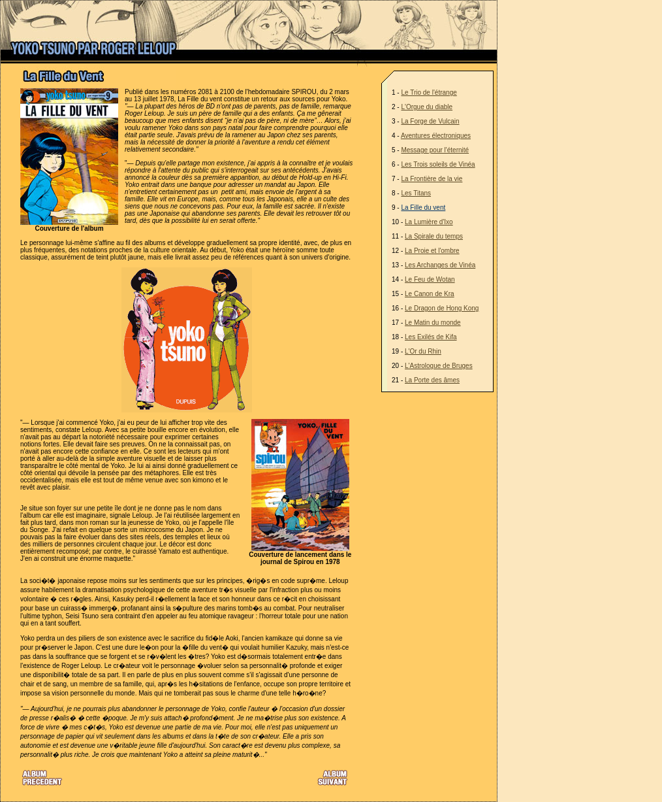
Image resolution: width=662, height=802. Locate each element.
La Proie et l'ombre (432, 250)
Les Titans (416, 193)
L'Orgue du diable (426, 106)
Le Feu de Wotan (430, 279)
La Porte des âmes (432, 380)
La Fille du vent (423, 207)
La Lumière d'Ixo (429, 222)
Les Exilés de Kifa (431, 337)
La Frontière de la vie (431, 178)
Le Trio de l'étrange (428, 92)
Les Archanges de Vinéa (440, 265)
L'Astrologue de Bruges (439, 365)
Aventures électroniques (436, 135)
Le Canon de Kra (429, 293)
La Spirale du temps (434, 236)
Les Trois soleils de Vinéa (438, 164)
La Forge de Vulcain (430, 121)
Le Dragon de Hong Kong (442, 308)
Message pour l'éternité (435, 150)
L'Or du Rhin (423, 351)
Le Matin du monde (433, 322)
